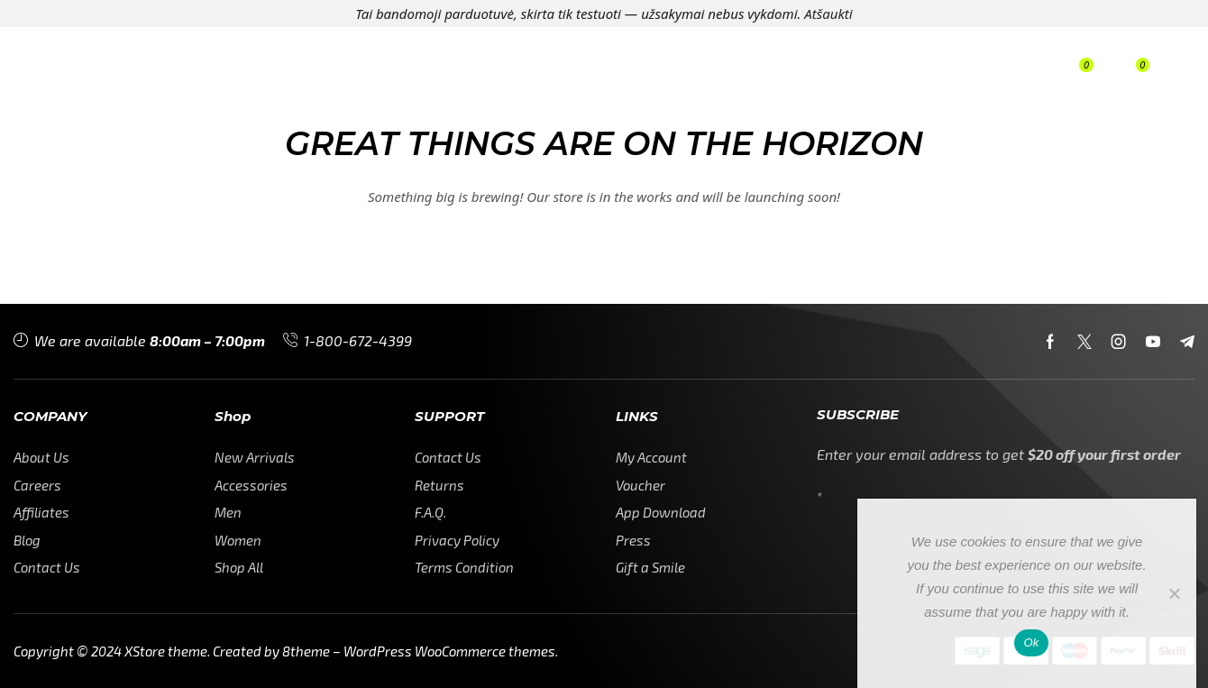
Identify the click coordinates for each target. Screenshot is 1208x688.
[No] (1174, 593)
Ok (1031, 642)
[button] (981, 72)
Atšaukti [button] (828, 14)
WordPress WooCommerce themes (449, 651)
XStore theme (165, 651)
